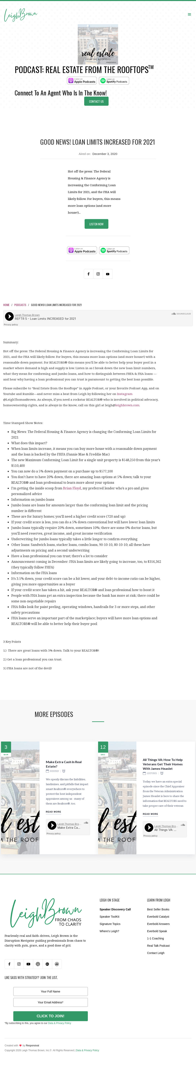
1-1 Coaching (155, 938)
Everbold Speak (157, 931)
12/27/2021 (152, 773)
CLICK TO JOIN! (50, 1016)
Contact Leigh (155, 953)
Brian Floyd (72, 488)
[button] (189, 14)
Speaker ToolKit (109, 916)
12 (103, 747)
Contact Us (96, 101)
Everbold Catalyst (158, 916)
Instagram (125, 394)
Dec (103, 755)
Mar (6, 755)
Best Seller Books (158, 909)
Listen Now (96, 224)
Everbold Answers (158, 924)
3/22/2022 (54, 771)
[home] (20, 10)
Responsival (32, 1045)
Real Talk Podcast (158, 945)
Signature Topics (110, 924)
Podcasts (20, 305)
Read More (53, 812)
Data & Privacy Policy (59, 1023)
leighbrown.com (127, 405)
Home (6, 305)
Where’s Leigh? (109, 931)
